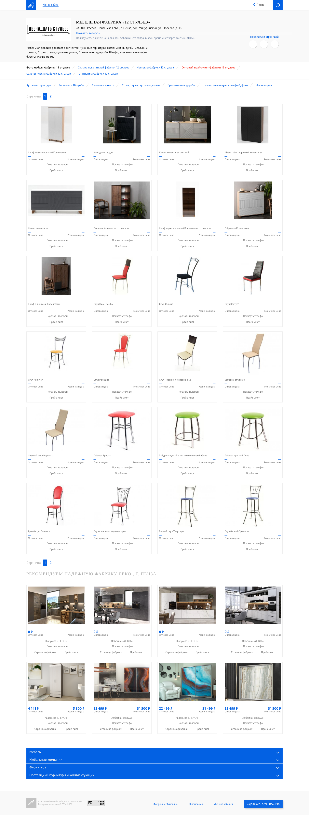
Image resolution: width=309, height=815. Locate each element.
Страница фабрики (45, 652)
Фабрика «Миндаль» (165, 804)
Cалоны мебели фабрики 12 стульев (48, 73)
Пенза (260, 5)
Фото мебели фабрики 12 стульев (48, 67)
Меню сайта (51, 5)
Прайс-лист (56, 170)
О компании (196, 804)
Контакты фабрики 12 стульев (155, 67)
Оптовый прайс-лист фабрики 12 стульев (208, 67)
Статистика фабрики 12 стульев (98, 73)
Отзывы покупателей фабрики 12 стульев (103, 67)
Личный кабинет (223, 804)
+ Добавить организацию (263, 804)
